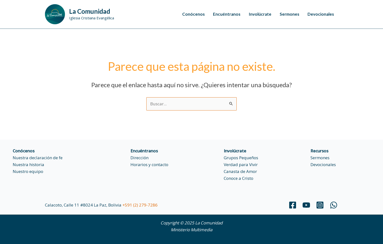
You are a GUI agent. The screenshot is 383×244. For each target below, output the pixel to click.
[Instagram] (320, 205)
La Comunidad (89, 11)
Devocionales (321, 14)
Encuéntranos (226, 14)
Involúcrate (260, 14)
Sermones (289, 14)
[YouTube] (306, 205)
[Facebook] (292, 205)
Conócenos (193, 14)
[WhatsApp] (333, 205)
